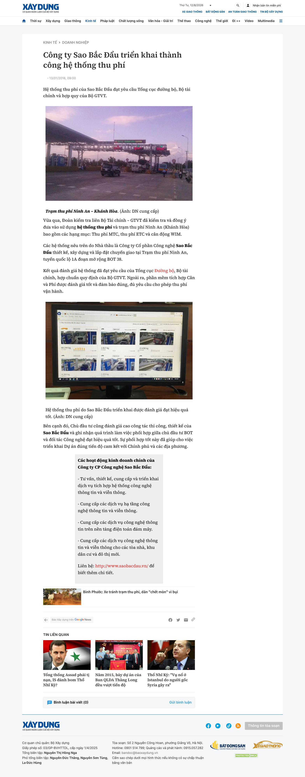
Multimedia (266, 21)
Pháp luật (107, 21)
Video (249, 21)
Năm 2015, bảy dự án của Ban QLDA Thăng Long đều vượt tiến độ (118, 679)
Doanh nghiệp (75, 43)
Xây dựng (53, 21)
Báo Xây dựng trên (72, 619)
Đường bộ (164, 271)
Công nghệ (203, 21)
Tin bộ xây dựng (271, 11)
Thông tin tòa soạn (264, 726)
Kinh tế (90, 21)
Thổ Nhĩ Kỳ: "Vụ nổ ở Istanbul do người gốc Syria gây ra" (167, 679)
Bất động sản (215, 11)
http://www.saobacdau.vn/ (121, 566)
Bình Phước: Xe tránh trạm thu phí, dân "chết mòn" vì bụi (130, 591)
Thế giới (222, 21)
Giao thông (72, 21)
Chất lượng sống (131, 21)
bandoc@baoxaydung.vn (140, 753)
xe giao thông (192, 11)
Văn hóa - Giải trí (160, 21)
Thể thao (184, 21)
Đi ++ (236, 21)
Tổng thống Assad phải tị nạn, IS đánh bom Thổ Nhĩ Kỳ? (66, 679)
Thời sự (35, 21)
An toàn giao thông (242, 11)
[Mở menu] (281, 21)
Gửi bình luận (180, 702)
